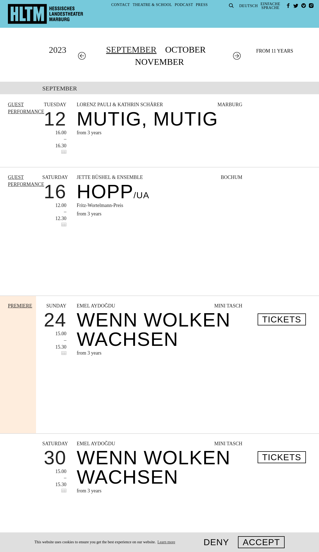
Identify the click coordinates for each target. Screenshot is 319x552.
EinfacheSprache (270, 6)
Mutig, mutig (147, 119)
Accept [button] (261, 542)
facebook (288, 5)
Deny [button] (216, 542)
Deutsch (248, 6)
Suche (231, 5)
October (185, 49)
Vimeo (303, 5)
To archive (102, 395)
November (159, 62)
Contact (120, 5)
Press (202, 5)
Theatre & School (152, 5)
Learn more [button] (166, 542)
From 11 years (274, 51)
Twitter (295, 5)
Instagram (311, 5)
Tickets (281, 263)
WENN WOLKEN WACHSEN (154, 273)
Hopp (113, 191)
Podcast (184, 5)
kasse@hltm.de (246, 480)
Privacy (59, 490)
